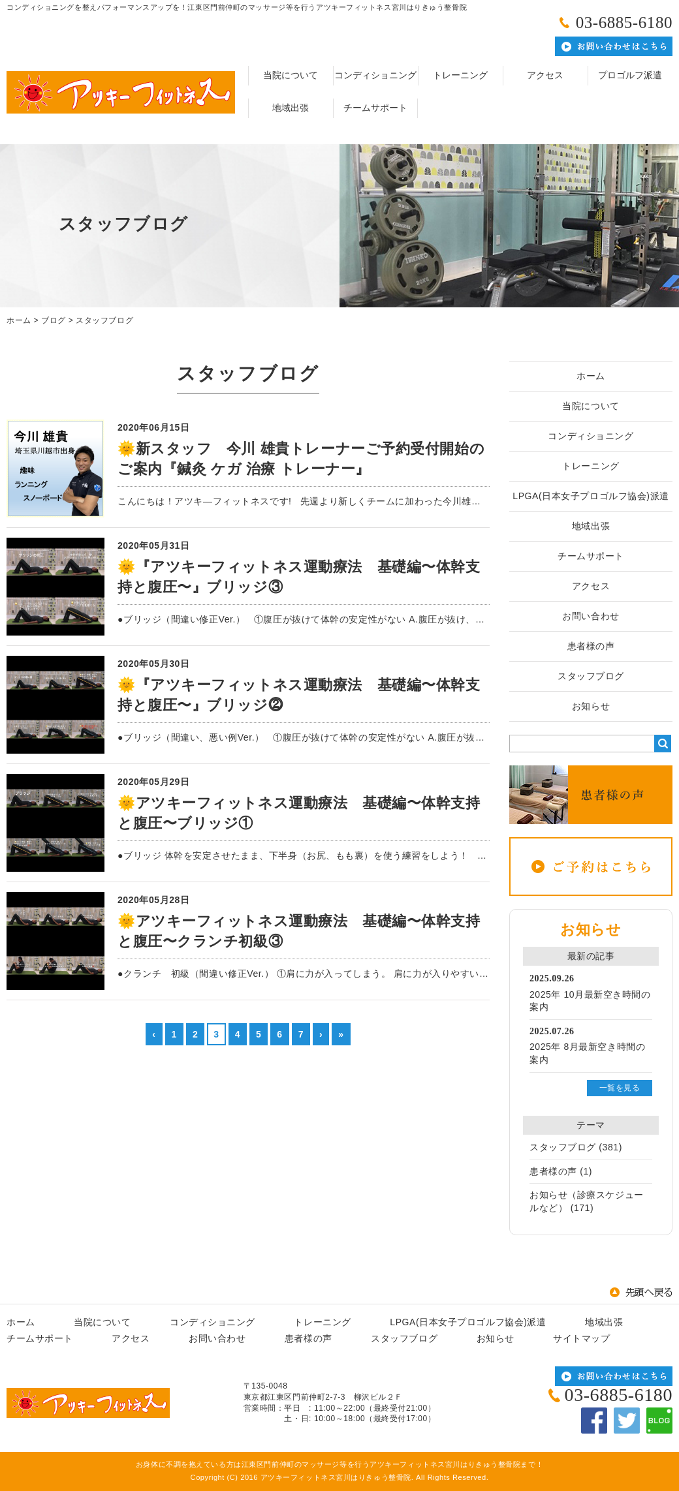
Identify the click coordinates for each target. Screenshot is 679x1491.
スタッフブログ (104, 320)
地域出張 (290, 108)
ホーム (19, 320)
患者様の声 (591, 646)
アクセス (545, 75)
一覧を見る (619, 1087)
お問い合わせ (590, 616)
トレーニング (460, 75)
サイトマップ (581, 1338)
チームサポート (375, 108)
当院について (290, 75)
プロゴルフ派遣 (630, 75)
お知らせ (591, 706)
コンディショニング (375, 75)
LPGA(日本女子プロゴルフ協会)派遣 (591, 496)
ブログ (53, 320)
